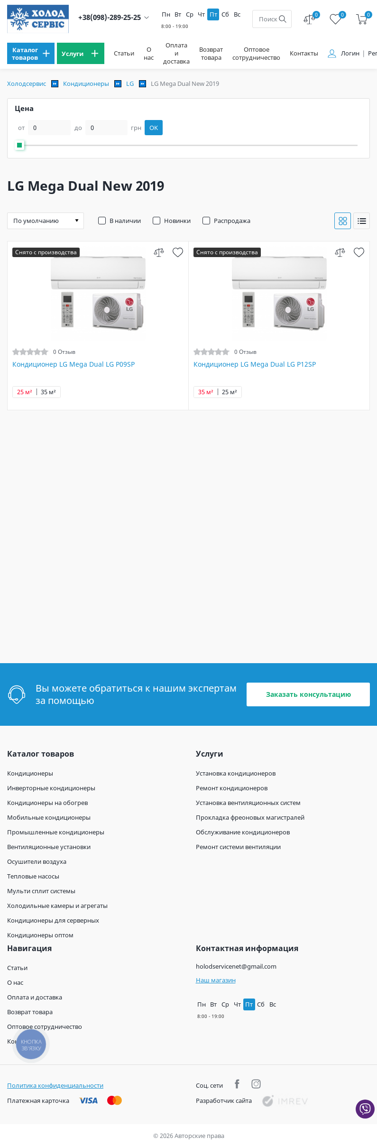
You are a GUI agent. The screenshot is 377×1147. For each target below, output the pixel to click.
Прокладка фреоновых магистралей (250, 817)
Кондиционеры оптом (40, 935)
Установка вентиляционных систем (248, 802)
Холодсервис (26, 83)
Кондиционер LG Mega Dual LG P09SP (73, 364)
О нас (149, 54)
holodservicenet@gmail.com (236, 966)
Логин (350, 53)
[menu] (31, 53)
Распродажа (232, 220)
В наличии (125, 220)
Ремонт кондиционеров (231, 788)
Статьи (124, 53)
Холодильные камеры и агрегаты (57, 905)
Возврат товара (211, 54)
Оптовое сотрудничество (256, 54)
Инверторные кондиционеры (51, 788)
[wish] (177, 252)
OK (153, 127)
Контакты (304, 53)
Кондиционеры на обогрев (47, 802)
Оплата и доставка (176, 53)
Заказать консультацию (308, 694)
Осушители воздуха (36, 861)
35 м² (48, 392)
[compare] (158, 252)
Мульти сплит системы (41, 891)
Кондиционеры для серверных (53, 920)
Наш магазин (216, 980)
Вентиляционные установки (49, 846)
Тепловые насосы (33, 876)
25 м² (24, 392)
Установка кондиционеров (236, 773)
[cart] (361, 19)
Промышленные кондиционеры (55, 832)
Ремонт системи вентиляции (238, 846)
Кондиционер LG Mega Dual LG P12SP (254, 364)
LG (130, 83)
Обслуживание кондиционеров (243, 832)
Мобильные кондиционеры (49, 817)
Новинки (177, 220)
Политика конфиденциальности (55, 1085)
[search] (282, 19)
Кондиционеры (86, 83)
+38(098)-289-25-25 (109, 17)
